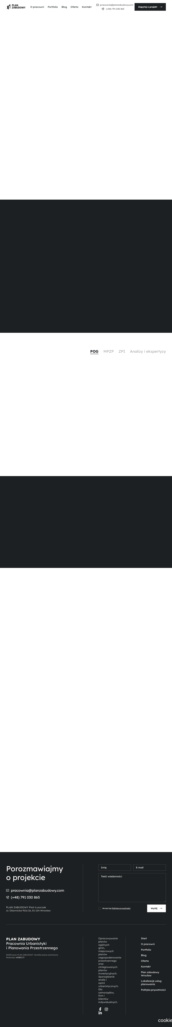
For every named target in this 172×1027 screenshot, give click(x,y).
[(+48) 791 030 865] (103, 9)
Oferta (74, 6)
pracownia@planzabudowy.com (116, 5)
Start (144, 938)
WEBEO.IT (20, 957)
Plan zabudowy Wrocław (150, 974)
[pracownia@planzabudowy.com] (97, 5)
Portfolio (53, 6)
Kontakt (86, 6)
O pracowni (37, 6)
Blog (64, 6)
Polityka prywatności (153, 989)
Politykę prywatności (121, 908)
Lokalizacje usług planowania (151, 982)
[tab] (94, 351)
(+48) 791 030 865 (114, 9)
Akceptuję (116, 908)
